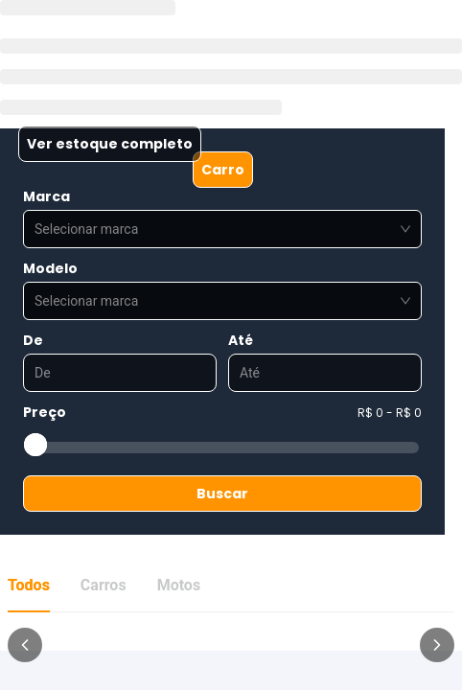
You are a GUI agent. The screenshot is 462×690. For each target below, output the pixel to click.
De (33, 340)
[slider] (35, 444)
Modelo (50, 268)
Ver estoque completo (110, 143)
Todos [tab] (29, 585)
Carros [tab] (104, 585)
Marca (46, 196)
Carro (222, 169)
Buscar (222, 493)
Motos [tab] (179, 585)
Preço (44, 412)
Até (240, 340)
